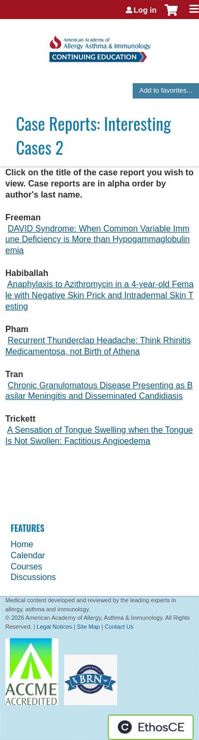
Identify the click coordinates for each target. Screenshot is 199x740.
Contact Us (119, 626)
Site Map (88, 626)
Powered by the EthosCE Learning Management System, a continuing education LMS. (151, 727)
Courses (26, 566)
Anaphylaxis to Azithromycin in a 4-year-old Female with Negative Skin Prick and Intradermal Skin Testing (99, 295)
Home (22, 544)
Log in (145, 10)
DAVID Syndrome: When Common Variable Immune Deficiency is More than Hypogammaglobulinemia (97, 239)
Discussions (33, 577)
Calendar (28, 555)
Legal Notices (54, 626)
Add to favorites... (166, 90)
